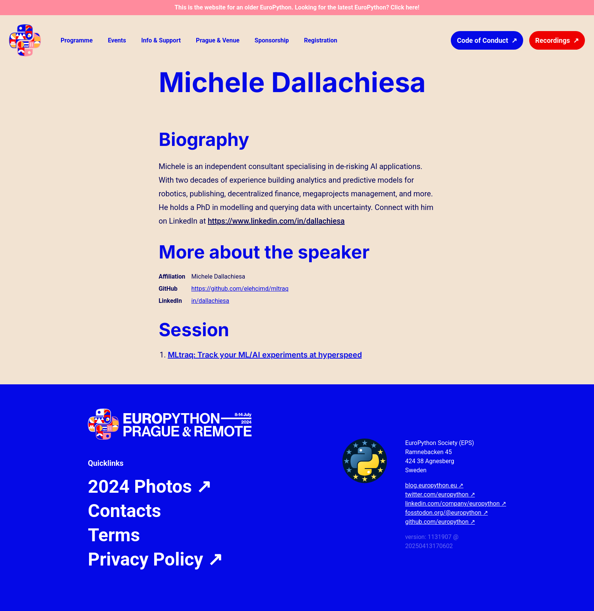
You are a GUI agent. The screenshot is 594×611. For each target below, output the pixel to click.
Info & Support (161, 40)
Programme (77, 40)
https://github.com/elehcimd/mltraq (240, 288)
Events (117, 40)
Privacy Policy (155, 559)
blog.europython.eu (434, 485)
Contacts (124, 511)
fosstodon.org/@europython (446, 512)
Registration (320, 40)
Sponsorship (272, 40)
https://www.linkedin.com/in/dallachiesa (276, 221)
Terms (114, 535)
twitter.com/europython (440, 494)
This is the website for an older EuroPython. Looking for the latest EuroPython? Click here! (297, 7)
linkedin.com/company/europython (455, 503)
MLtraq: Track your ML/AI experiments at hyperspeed (265, 354)
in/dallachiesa (210, 300)
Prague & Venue (217, 40)
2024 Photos (149, 487)
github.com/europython (440, 521)
